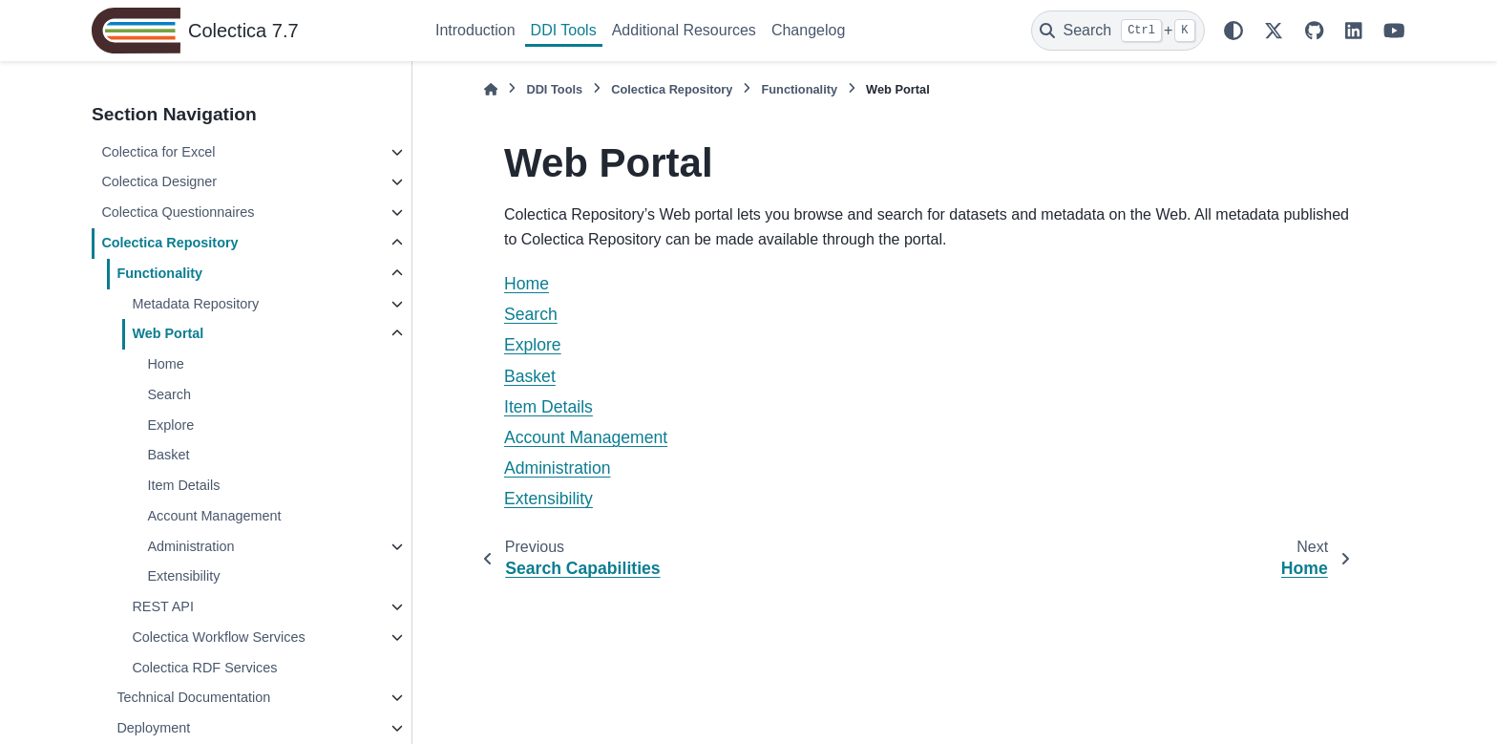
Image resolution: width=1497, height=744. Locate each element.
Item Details (183, 485)
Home (165, 364)
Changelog (808, 30)
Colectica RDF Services (204, 667)
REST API (163, 606)
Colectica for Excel (158, 151)
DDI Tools (564, 30)
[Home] (490, 89)
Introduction (475, 30)
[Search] (1118, 31)
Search (169, 394)
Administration (190, 546)
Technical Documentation (193, 697)
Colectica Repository (169, 242)
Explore (170, 425)
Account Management (214, 515)
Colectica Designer (159, 181)
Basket (168, 454)
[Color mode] (1233, 30)
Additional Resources (684, 30)
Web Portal (167, 333)
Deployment (153, 727)
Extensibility (183, 576)
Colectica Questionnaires (177, 212)
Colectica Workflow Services (218, 637)
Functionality (159, 273)
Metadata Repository (195, 303)
